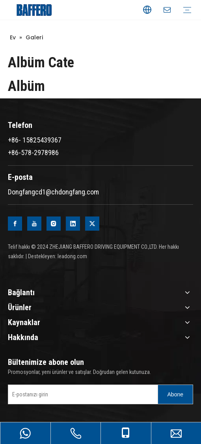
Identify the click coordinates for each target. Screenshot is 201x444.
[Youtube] (34, 223)
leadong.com (72, 256)
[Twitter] (92, 223)
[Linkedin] (73, 223)
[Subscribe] (175, 394)
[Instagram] (54, 223)
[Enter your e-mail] (81, 394)
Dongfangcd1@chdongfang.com (53, 192)
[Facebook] (15, 223)
